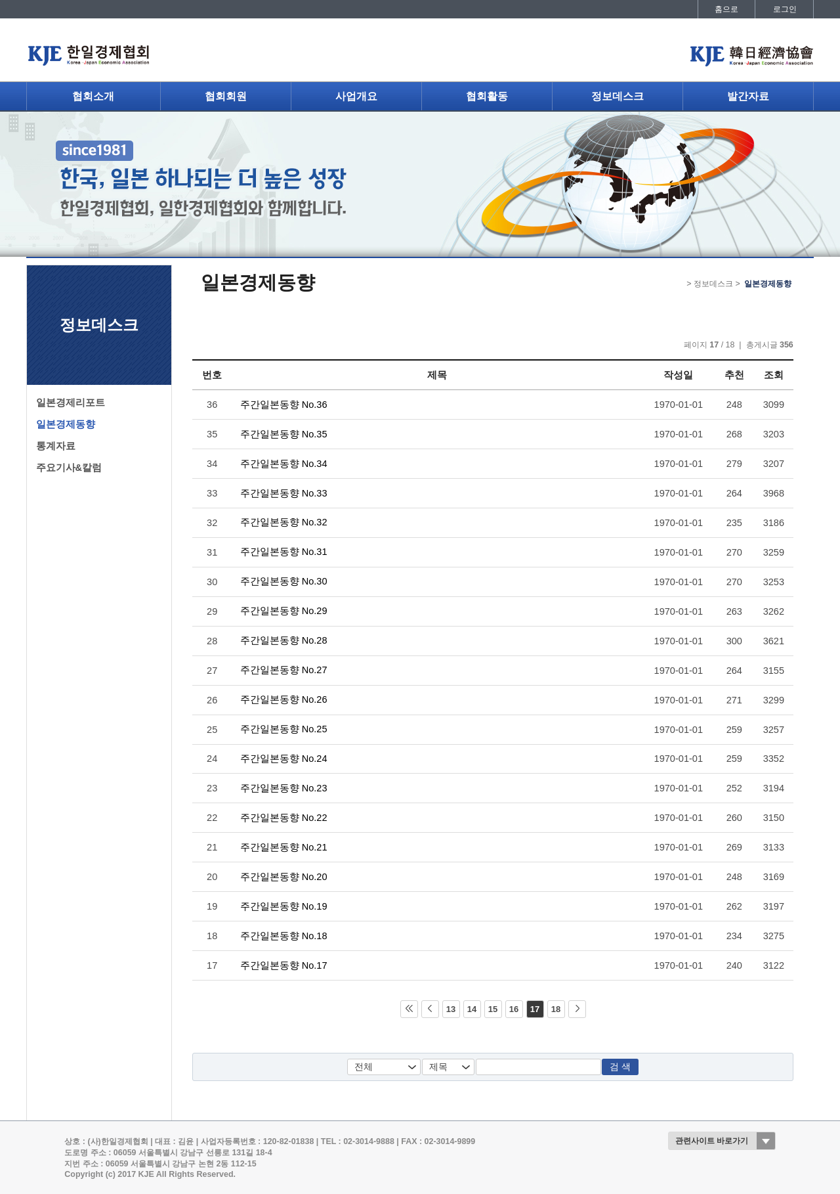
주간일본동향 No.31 (283, 551)
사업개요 (356, 96)
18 (555, 1009)
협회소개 (93, 96)
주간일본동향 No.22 (283, 817)
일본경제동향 (65, 424)
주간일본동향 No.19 (283, 906)
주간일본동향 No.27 (283, 670)
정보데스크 (617, 96)
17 (534, 1009)
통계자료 (55, 446)
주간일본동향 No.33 (283, 493)
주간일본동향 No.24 (283, 758)
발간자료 (748, 96)
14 (471, 1009)
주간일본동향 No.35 (283, 434)
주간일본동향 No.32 (283, 522)
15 (492, 1009)
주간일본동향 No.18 (283, 936)
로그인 (785, 9)
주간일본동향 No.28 (283, 640)
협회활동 (487, 96)
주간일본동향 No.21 (283, 847)
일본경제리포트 (70, 402)
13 (450, 1009)
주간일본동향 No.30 (283, 581)
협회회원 (226, 96)
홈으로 (726, 9)
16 (513, 1009)
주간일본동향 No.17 (283, 965)
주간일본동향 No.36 (283, 404)
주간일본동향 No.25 (283, 729)
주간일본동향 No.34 (283, 463)
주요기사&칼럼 (69, 467)
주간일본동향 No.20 (283, 877)
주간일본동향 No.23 (283, 788)
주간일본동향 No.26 (283, 699)
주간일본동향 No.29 (283, 611)
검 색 (620, 1067)
